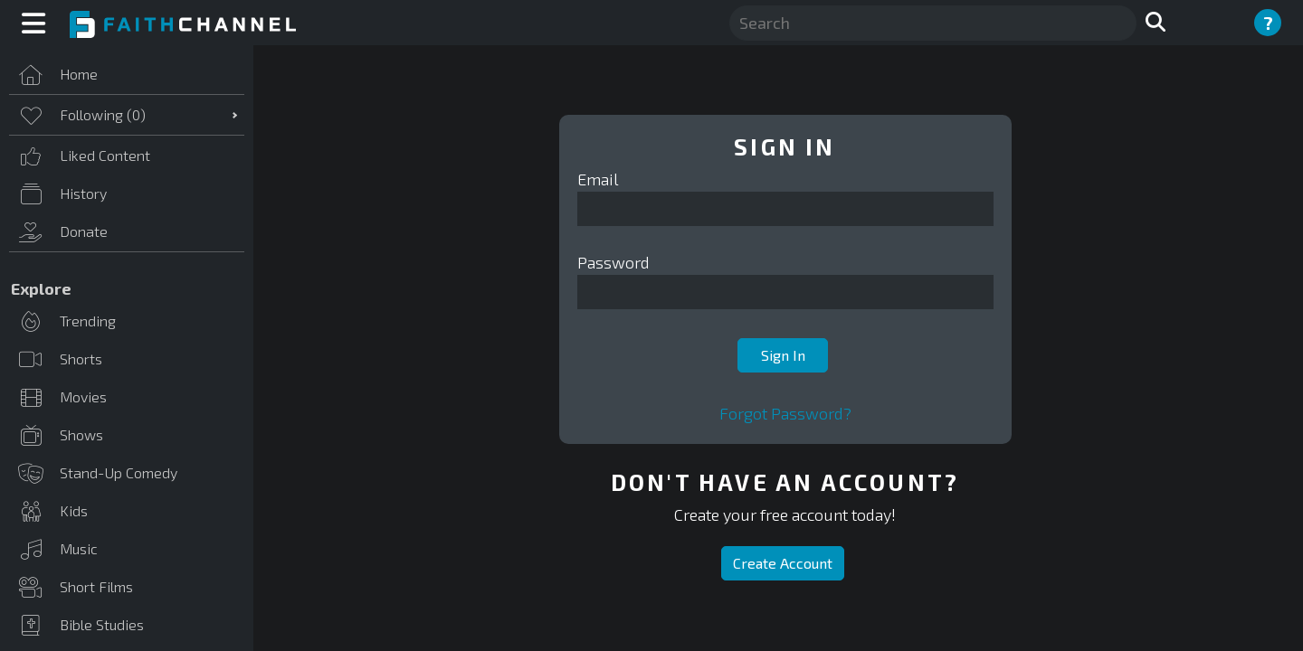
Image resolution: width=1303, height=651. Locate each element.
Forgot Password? (785, 413)
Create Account (782, 562)
